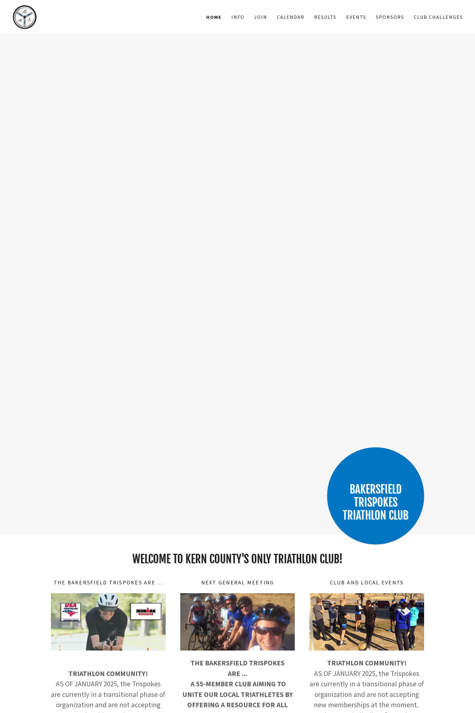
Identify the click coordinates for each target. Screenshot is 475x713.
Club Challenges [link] (438, 17)
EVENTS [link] (356, 17)
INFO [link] (237, 17)
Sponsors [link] (390, 17)
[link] (24, 16)
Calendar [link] (290, 17)
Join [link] (260, 17)
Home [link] (214, 17)
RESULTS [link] (325, 17)
